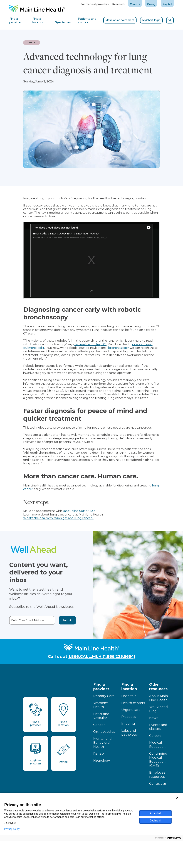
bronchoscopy (118, 348)
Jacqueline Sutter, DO (90, 344)
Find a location (129, 686)
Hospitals (128, 696)
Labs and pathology (129, 733)
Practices (128, 717)
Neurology (101, 760)
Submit (59, 620)
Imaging (128, 724)
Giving (151, 4)
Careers (135, 4)
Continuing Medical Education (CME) (158, 760)
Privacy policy (11, 829)
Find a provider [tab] (15, 20)
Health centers (133, 703)
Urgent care (130, 710)
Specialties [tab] (63, 22)
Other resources (158, 686)
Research (118, 4)
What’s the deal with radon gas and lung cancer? (58, 518)
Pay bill (167, 4)
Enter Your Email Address (19, 620)
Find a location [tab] (38, 20)
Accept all (155, 813)
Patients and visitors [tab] (87, 20)
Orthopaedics (104, 732)
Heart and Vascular (101, 716)
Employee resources (157, 775)
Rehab (98, 754)
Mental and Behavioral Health (102, 743)
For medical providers (95, 4)
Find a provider (101, 686)
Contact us (158, 783)
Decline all (155, 820)
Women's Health (100, 705)
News (153, 718)
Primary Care (104, 696)
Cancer (99, 725)
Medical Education (157, 745)
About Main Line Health (158, 698)
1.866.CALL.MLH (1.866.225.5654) (101, 656)
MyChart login (151, 20)
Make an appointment (119, 20)
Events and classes (158, 727)
